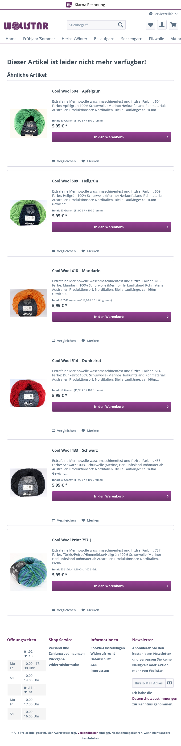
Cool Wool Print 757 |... (73, 540)
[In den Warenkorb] (111, 137)
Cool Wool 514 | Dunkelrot (76, 360)
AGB (93, 664)
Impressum (99, 670)
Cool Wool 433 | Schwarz (75, 450)
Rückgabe (57, 659)
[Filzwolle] (156, 38)
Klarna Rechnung (84, 4)
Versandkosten (88, 733)
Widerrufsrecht (102, 653)
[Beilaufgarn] (104, 38)
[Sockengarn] (132, 38)
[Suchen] (121, 25)
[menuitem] (96, 27)
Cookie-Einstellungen (107, 648)
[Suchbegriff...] (96, 25)
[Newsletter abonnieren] (169, 683)
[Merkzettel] (150, 25)
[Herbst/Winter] (74, 38)
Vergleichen (64, 161)
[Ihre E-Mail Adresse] (149, 683)
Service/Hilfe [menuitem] (161, 14)
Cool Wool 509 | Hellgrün (75, 181)
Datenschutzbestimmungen (154, 698)
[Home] (11, 38)
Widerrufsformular (64, 664)
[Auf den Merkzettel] (90, 161)
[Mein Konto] (162, 25)
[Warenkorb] (173, 25)
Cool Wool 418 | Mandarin (76, 270)
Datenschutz (100, 659)
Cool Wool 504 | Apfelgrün (76, 91)
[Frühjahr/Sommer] (39, 38)
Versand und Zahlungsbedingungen (67, 651)
